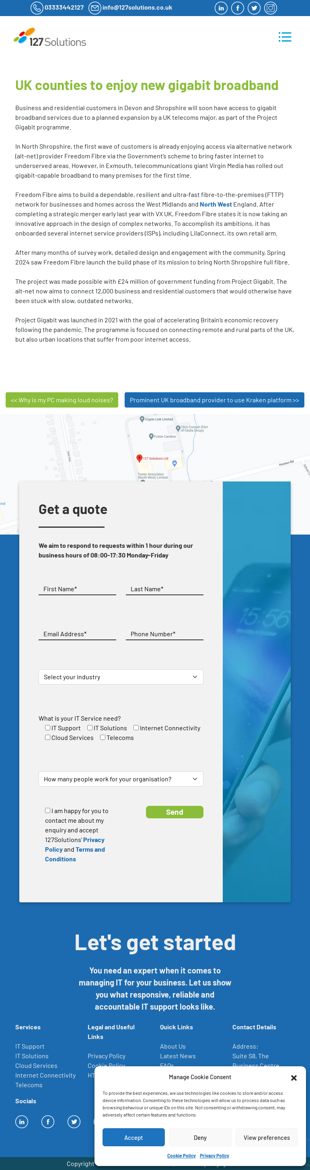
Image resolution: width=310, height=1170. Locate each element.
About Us (173, 1046)
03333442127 (64, 7)
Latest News (178, 1055)
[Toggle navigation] (285, 37)
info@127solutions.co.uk (137, 7)
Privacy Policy (214, 1155)
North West (216, 204)
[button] (294, 1077)
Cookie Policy (181, 1155)
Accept (133, 1137)
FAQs (167, 1065)
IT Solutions (32, 1055)
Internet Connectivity (45, 1075)
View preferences (267, 1137)
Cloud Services (36, 1065)
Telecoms (29, 1084)
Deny (200, 1137)
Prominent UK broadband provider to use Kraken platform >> (214, 400)
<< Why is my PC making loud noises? (62, 400)
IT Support (30, 1046)
